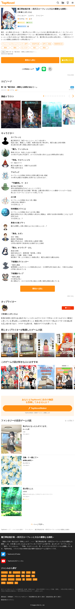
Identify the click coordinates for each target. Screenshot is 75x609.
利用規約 (10, 597)
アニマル (18, 579)
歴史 (33, 575)
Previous (70, 96)
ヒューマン (4, 572)
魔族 (15, 47)
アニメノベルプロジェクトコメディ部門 (15, 44)
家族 (44, 47)
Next (72, 96)
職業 (23, 575)
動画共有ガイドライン (7, 600)
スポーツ (4, 579)
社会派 (28, 575)
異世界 (3, 582)
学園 (33, 572)
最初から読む (30, 60)
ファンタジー (21, 15)
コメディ (31, 15)
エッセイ (29, 579)
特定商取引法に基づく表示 (37, 597)
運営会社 (3, 597)
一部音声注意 (35, 44)
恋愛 (23, 572)
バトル (28, 572)
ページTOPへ (38, 524)
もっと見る (69, 420)
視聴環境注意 (58, 44)
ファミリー (40, 15)
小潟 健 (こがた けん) (24, 12)
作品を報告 (70, 75)
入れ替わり (10, 582)
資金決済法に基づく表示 (53, 597)
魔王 (34, 47)
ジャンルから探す (17, 529)
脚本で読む (70, 296)
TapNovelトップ (5, 529)
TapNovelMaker (37, 408)
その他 (35, 579)
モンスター (24, 47)
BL (23, 579)
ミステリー (11, 575)
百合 (16, 582)
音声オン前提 (47, 44)
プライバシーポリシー (21, 597)
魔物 (5, 47)
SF (10, 572)
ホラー (17, 575)
